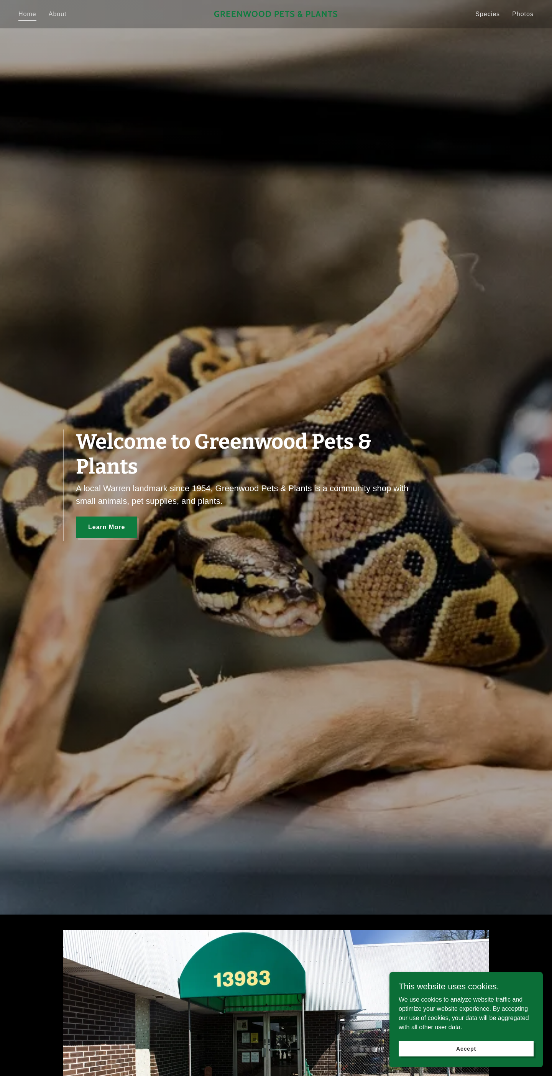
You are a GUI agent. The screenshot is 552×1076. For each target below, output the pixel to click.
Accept (466, 1048)
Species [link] (487, 14)
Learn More (106, 527)
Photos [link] (523, 14)
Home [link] (27, 14)
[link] (276, 15)
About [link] (58, 14)
